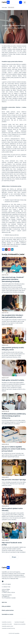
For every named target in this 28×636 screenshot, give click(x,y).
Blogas (14, 557)
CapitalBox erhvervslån (7, 624)
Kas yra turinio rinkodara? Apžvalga (14, 480)
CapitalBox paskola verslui (7, 626)
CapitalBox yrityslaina (6, 622)
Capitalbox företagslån (19, 622)
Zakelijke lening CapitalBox (19, 624)
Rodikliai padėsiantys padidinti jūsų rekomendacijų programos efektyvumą (14, 416)
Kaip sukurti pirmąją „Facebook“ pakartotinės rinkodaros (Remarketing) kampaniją (13, 279)
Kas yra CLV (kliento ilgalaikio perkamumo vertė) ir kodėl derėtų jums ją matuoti (13, 449)
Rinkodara (4, 7)
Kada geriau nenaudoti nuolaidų (13, 380)
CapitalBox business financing (8, 628)
